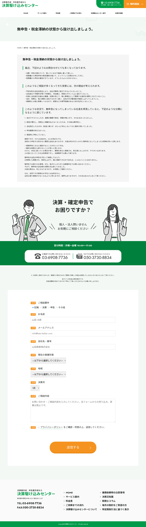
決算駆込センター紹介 (98, 13)
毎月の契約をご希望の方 (114, 505)
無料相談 (135, 4)
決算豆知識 (119, 13)
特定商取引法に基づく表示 (115, 509)
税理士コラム (108, 501)
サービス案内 (42, 13)
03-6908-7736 (110, 2)
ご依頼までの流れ (76, 13)
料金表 (58, 13)
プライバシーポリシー (51, 427)
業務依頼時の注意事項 (113, 492)
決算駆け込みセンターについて (81, 509)
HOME (26, 13)
